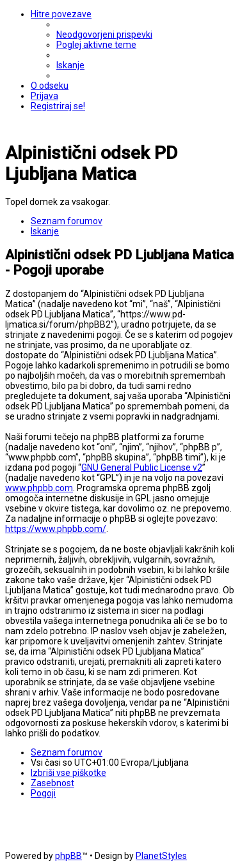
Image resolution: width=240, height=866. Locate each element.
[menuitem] (104, 34)
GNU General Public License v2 (141, 467)
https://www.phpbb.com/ (55, 529)
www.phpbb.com (39, 488)
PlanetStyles (161, 856)
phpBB (68, 856)
